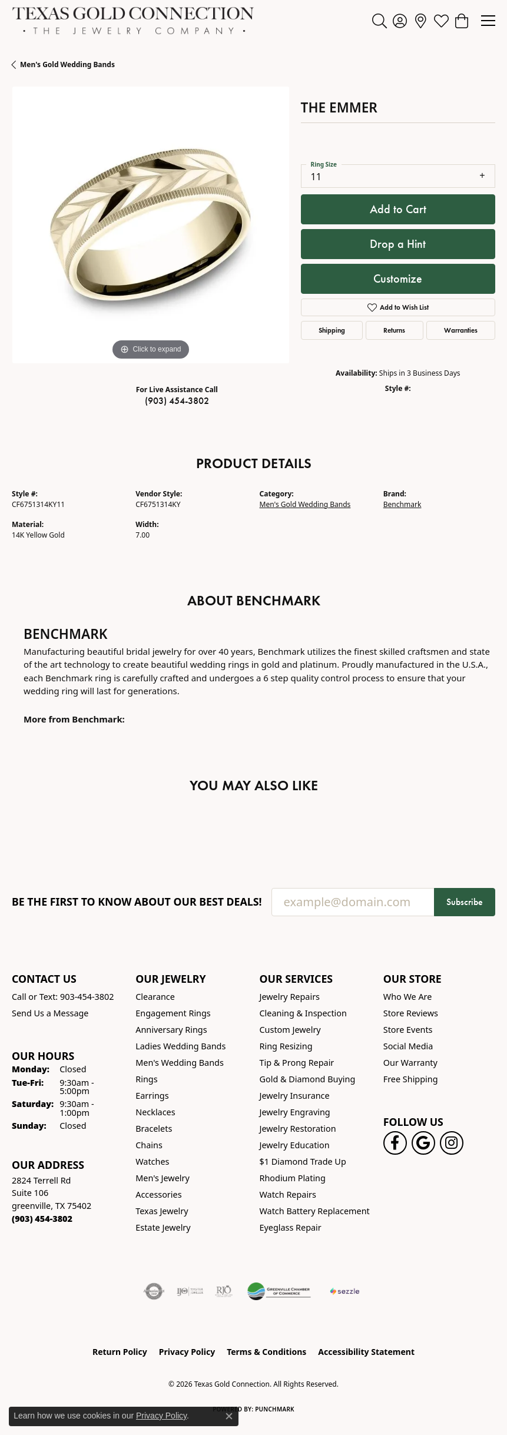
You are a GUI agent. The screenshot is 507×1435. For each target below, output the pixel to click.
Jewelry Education (295, 1145)
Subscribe (464, 901)
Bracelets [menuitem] (153, 1128)
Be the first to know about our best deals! (137, 902)
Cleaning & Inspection (303, 1013)
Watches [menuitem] (152, 1161)
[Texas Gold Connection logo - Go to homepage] (133, 20)
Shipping (332, 330)
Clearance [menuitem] (155, 996)
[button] (379, 20)
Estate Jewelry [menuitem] (162, 1227)
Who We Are (407, 996)
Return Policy (119, 1351)
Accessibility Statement (366, 1351)
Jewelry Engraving (295, 1112)
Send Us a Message (50, 1013)
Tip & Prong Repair (297, 1062)
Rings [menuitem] (146, 1079)
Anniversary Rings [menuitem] (171, 1029)
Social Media (408, 1046)
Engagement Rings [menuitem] (173, 1013)
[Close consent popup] (229, 1416)
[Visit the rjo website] (224, 1291)
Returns (394, 330)
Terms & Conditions (266, 1351)
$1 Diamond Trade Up (303, 1161)
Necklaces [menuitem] (155, 1112)
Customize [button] (397, 278)
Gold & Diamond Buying (308, 1079)
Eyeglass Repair (291, 1227)
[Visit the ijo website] (190, 1291)
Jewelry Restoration (298, 1128)
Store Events (408, 1029)
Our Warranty (410, 1062)
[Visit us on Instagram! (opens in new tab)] (451, 1143)
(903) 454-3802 (177, 400)
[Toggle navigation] (488, 21)
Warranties (461, 330)
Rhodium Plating (293, 1178)
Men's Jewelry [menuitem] (162, 1178)
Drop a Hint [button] (398, 244)
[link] (420, 20)
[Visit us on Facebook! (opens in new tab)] (395, 1143)
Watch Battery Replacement (315, 1211)
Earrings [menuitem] (151, 1095)
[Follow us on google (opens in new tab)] (423, 1143)
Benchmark (402, 504)
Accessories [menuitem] (158, 1194)
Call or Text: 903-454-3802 (63, 996)
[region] (150, 225)
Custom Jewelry (290, 1029)
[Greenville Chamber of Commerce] (279, 1291)
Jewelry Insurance (295, 1095)
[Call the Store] (42, 1218)
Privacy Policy (187, 1351)
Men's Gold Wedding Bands (67, 64)
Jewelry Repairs (290, 996)
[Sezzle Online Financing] (345, 1291)
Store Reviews (410, 1013)
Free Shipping (410, 1079)
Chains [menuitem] (149, 1145)
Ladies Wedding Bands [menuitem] (180, 1046)
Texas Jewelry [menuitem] (161, 1211)
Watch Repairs (288, 1194)
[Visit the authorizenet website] (154, 1291)
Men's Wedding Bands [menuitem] (179, 1062)
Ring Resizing (286, 1046)
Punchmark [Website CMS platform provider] (274, 1409)
